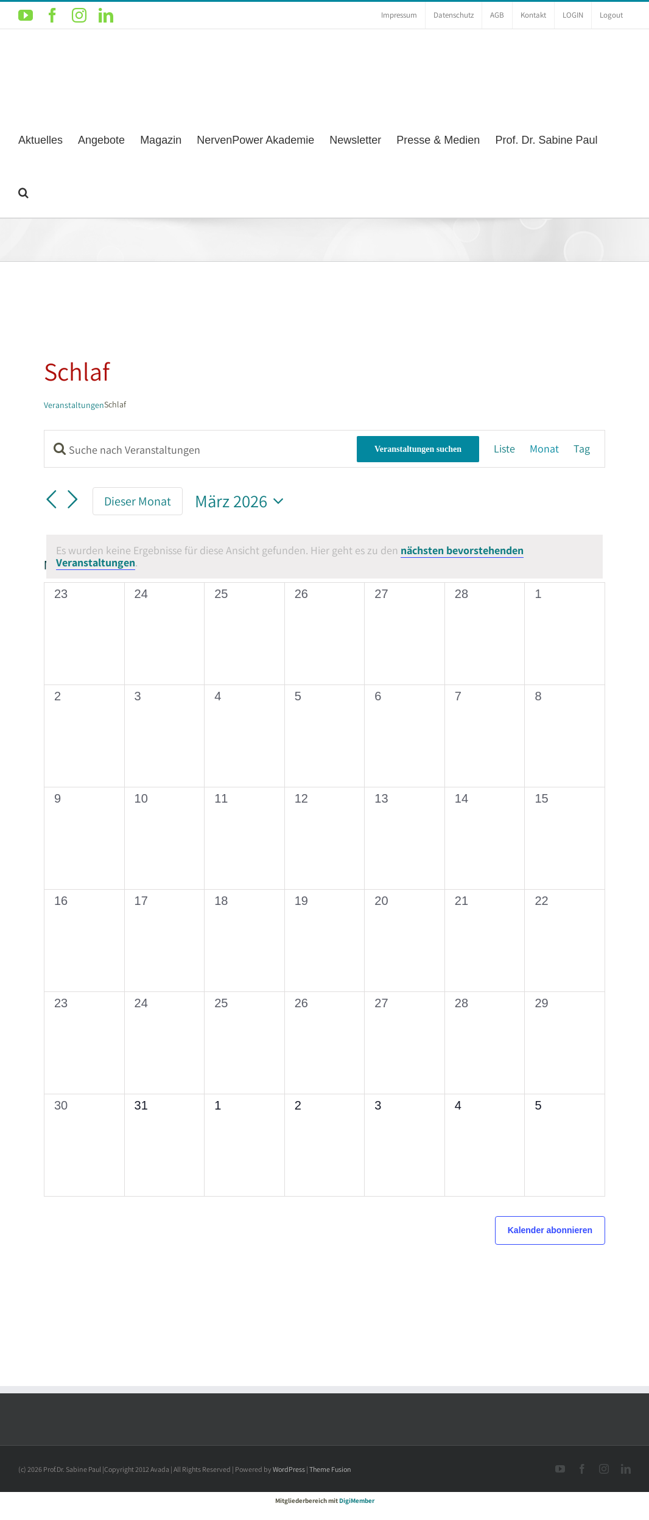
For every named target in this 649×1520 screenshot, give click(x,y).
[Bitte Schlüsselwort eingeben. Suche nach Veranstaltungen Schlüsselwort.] (200, 450)
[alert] (324, 557)
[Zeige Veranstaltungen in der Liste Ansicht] (504, 449)
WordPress (289, 1469)
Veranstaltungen (74, 404)
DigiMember (356, 1500)
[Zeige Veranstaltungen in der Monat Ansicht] (544, 449)
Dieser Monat (137, 501)
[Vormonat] (51, 499)
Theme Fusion (330, 1469)
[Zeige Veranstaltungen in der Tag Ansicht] (582, 449)
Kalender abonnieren (550, 1230)
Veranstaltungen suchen (417, 449)
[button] (23, 191)
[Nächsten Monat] (73, 499)
